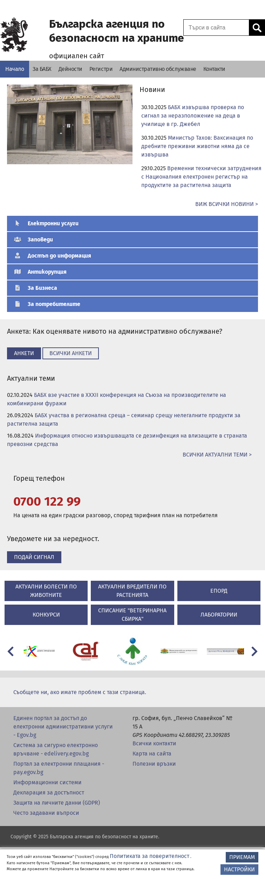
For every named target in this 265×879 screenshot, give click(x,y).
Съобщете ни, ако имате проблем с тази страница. (79, 692)
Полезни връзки (154, 763)
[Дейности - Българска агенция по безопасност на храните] (70, 69)
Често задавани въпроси (46, 813)
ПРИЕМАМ (242, 857)
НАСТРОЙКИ (239, 869)
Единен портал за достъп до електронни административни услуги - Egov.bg (63, 726)
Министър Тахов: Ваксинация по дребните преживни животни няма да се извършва (197, 146)
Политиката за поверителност (149, 856)
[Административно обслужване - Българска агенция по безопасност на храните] (158, 69)
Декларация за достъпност (48, 792)
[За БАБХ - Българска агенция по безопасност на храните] (42, 69)
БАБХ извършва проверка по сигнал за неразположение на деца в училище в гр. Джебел (192, 115)
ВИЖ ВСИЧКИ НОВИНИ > (226, 204)
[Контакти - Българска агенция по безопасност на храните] (214, 69)
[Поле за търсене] (215, 27)
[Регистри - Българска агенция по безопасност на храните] (101, 69)
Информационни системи (47, 782)
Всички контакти (154, 743)
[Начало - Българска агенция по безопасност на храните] (14, 69)
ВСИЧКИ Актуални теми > (217, 454)
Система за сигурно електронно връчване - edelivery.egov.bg (55, 749)
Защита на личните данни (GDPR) (56, 802)
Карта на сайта (151, 753)
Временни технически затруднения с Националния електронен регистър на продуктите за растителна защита (201, 176)
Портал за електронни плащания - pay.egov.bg (58, 767)
